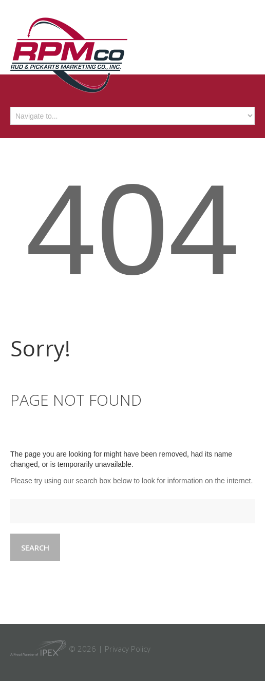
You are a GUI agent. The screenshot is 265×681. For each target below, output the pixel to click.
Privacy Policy (127, 649)
